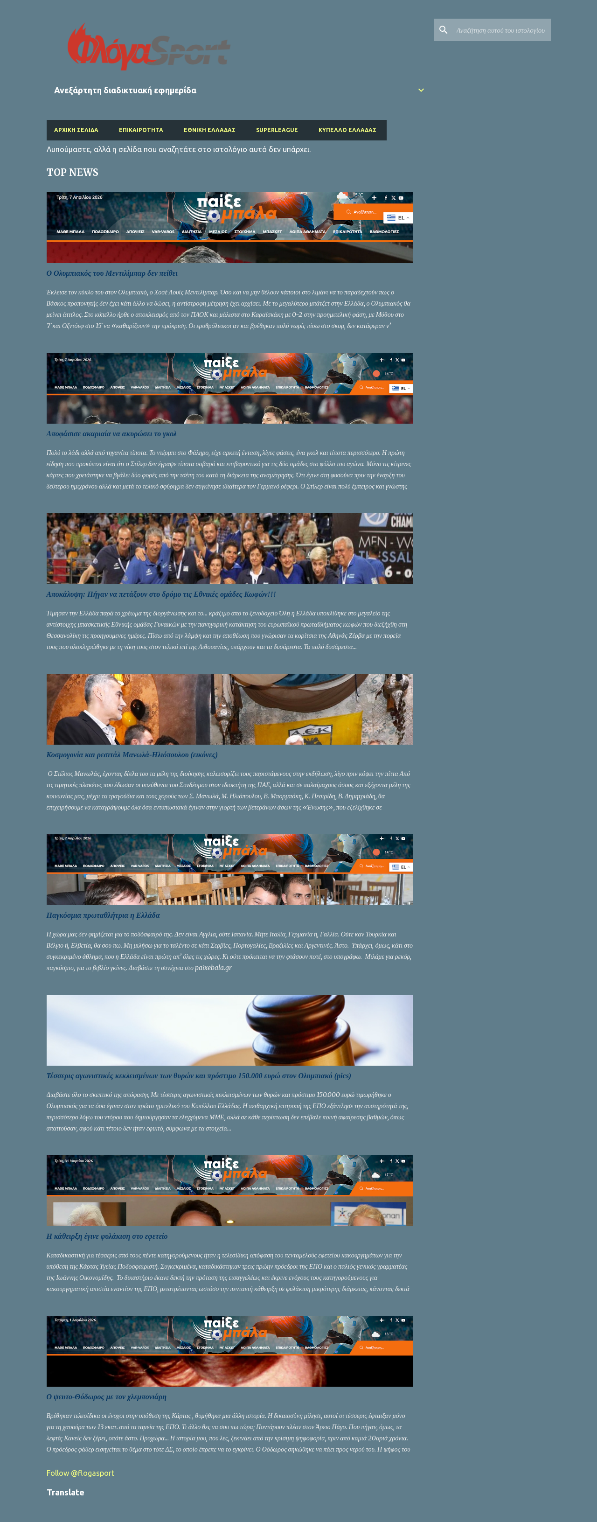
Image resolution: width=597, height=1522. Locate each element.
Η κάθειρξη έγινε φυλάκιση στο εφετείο (107, 1236)
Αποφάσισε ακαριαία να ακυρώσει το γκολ (112, 434)
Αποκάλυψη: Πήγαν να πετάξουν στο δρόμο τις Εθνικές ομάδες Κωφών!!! (162, 594)
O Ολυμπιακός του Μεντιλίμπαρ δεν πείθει (112, 273)
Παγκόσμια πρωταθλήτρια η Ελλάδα (103, 915)
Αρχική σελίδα (76, 130)
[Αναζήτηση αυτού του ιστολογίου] (502, 30)
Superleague (277, 130)
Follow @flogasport (80, 1473)
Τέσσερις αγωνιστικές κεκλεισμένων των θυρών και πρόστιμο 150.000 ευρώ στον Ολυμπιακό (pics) (199, 1076)
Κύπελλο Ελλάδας (347, 130)
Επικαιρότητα (141, 130)
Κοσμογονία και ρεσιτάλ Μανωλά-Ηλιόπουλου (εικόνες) (132, 755)
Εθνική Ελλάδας (210, 130)
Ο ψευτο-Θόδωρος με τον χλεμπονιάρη (107, 1397)
